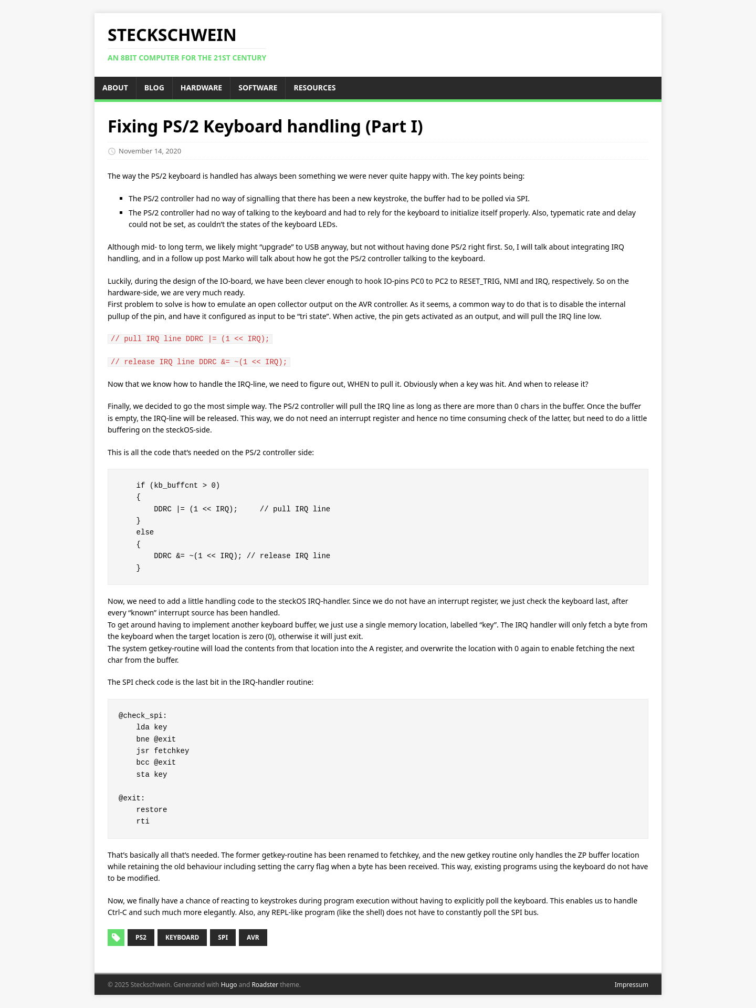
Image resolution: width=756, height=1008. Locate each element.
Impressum (631, 984)
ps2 (140, 937)
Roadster (264, 984)
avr (253, 937)
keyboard (182, 937)
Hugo (229, 984)
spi (223, 937)
